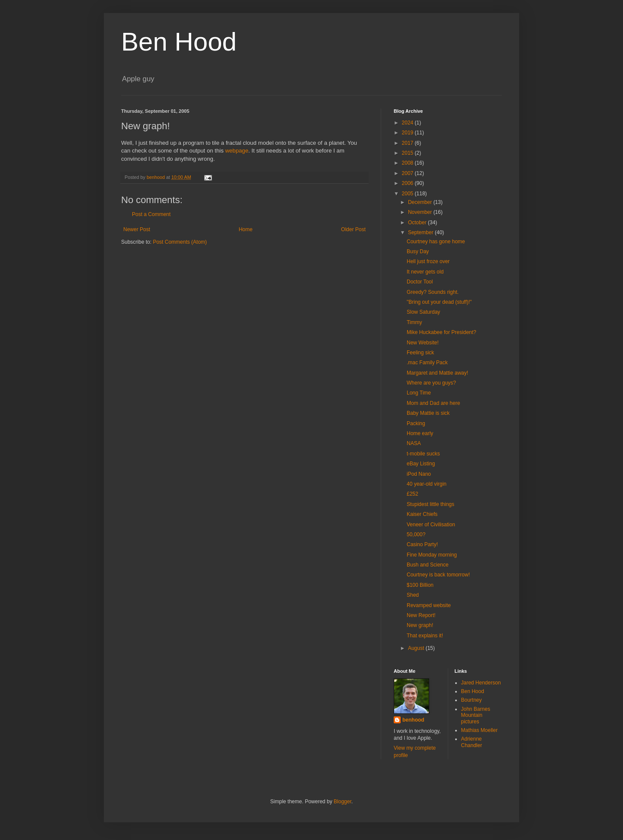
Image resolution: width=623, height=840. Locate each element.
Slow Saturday (423, 312)
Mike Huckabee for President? (441, 332)
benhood (413, 720)
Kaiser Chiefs (422, 514)
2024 (408, 123)
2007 (408, 173)
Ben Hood (179, 41)
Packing (416, 423)
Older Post (353, 229)
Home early (420, 433)
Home (246, 229)
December (421, 202)
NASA (414, 443)
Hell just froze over (428, 261)
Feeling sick (420, 353)
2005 (408, 194)
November (421, 212)
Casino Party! (422, 544)
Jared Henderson (481, 683)
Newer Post (136, 229)
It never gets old (425, 272)
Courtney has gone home (436, 242)
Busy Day (418, 251)
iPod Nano (419, 474)
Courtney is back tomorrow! (438, 575)
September (421, 232)
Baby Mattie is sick (428, 413)
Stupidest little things (430, 504)
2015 (408, 153)
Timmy (414, 322)
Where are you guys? (431, 383)
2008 (408, 163)
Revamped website (429, 605)
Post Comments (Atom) (180, 242)
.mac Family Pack (427, 363)
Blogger (342, 802)
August (417, 648)
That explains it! (425, 636)
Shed (413, 595)
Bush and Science (428, 565)
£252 (412, 494)
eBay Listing (421, 464)
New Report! (421, 615)
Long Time (419, 393)
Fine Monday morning (432, 555)
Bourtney (471, 700)
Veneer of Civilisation (431, 525)
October (418, 223)
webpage (236, 150)
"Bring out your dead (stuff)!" (439, 302)
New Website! (423, 343)
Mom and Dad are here (433, 403)
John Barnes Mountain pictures (475, 715)
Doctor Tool (420, 282)
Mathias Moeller (479, 730)
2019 (408, 133)
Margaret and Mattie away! (437, 373)
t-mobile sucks (423, 454)
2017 (408, 143)
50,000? (416, 534)
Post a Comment (151, 214)
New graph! (420, 625)
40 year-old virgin (426, 484)
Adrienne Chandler (471, 742)
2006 (408, 183)
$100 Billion (420, 585)
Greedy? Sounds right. (433, 292)
